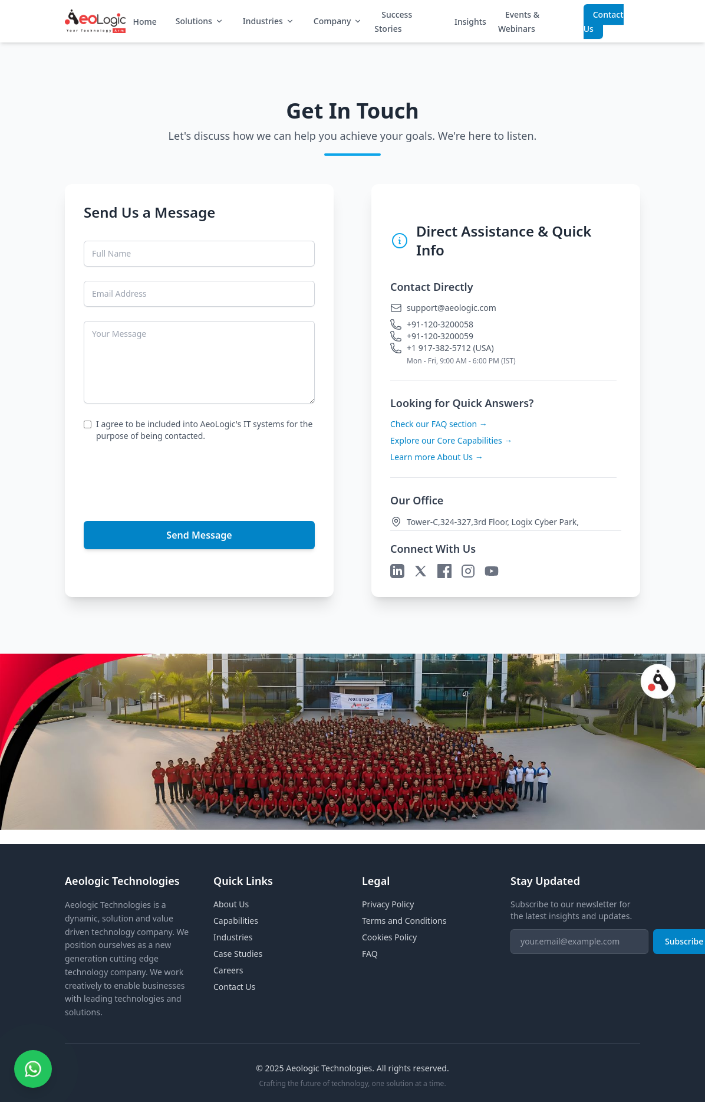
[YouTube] (492, 571)
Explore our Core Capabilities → (451, 440)
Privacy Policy (388, 904)
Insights (470, 21)
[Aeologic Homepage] (95, 21)
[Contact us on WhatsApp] (33, 1069)
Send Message (199, 535)
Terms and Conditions (404, 920)
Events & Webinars (518, 21)
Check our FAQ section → (438, 423)
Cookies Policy (389, 937)
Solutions (200, 21)
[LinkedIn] (397, 571)
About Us (231, 904)
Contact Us (604, 21)
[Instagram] (468, 571)
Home (144, 21)
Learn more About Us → (436, 457)
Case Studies (237, 953)
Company (338, 21)
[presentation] (173, 479)
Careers (228, 970)
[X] (421, 571)
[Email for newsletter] (579, 941)
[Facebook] (444, 571)
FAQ (370, 953)
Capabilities (235, 920)
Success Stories (393, 21)
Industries (269, 21)
